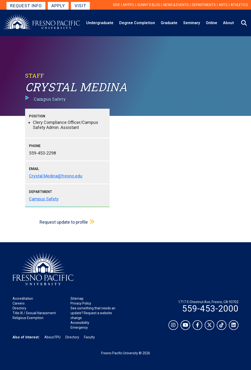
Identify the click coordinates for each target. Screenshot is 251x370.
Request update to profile (64, 222)
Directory (19, 308)
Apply (58, 5)
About (228, 23)
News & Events (176, 5)
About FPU (52, 337)
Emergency (79, 327)
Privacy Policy (80, 303)
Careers (19, 303)
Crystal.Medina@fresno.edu (55, 175)
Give (116, 5)
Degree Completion (137, 23)
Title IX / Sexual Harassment (34, 313)
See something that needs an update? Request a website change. (92, 313)
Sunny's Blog (148, 5)
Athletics (239, 5)
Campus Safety (44, 198)
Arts (223, 5)
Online (211, 23)
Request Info (26, 5)
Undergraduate (99, 23)
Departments (204, 5)
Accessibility (79, 323)
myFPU (128, 5)
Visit (80, 5)
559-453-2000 (210, 309)
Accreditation (23, 298)
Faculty (89, 337)
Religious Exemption (28, 318)
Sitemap (77, 298)
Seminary (191, 23)
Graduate (169, 23)
